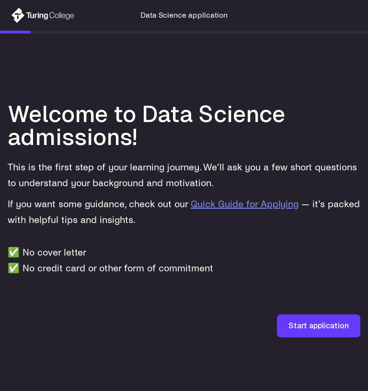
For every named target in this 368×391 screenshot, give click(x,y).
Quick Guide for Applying (245, 204)
